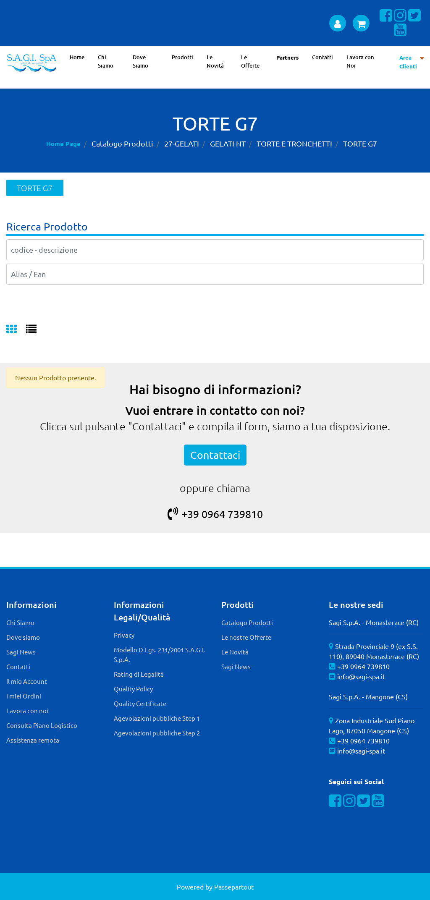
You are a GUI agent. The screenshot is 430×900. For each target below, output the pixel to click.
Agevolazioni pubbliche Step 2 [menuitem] (157, 733)
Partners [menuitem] (287, 57)
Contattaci (215, 454)
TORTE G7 (360, 143)
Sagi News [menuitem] (21, 652)
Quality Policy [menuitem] (133, 689)
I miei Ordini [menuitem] (23, 696)
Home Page (63, 143)
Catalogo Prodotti (122, 143)
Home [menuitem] (77, 57)
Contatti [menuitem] (322, 57)
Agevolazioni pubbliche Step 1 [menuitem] (157, 718)
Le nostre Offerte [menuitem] (246, 637)
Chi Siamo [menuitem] (105, 61)
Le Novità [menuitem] (215, 61)
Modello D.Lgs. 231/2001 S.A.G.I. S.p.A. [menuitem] (159, 654)
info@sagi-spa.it (361, 676)
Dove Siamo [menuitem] (140, 61)
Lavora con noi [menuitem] (27, 710)
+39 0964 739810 (215, 514)
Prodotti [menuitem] (182, 57)
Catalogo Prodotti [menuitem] (247, 622)
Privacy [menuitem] (124, 635)
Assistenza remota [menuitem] (32, 740)
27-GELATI (181, 143)
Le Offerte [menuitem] (250, 61)
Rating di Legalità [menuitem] (139, 674)
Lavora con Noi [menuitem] (360, 61)
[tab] (16, 329)
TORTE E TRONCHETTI (294, 143)
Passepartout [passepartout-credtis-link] (234, 886)
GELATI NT (228, 143)
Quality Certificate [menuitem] (140, 703)
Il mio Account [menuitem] (26, 681)
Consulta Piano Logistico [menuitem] (41, 725)
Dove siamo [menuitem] (23, 637)
